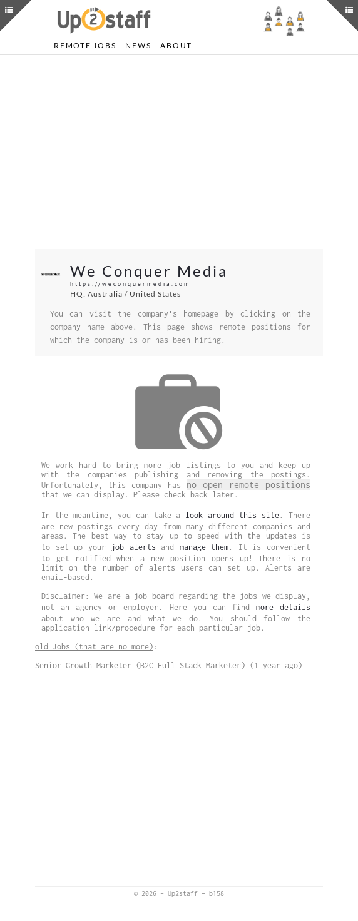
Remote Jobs (85, 45)
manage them (204, 547)
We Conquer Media (149, 271)
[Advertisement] (179, 152)
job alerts (133, 547)
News (138, 45)
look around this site (232, 515)
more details (283, 607)
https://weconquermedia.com (130, 283)
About (176, 45)
